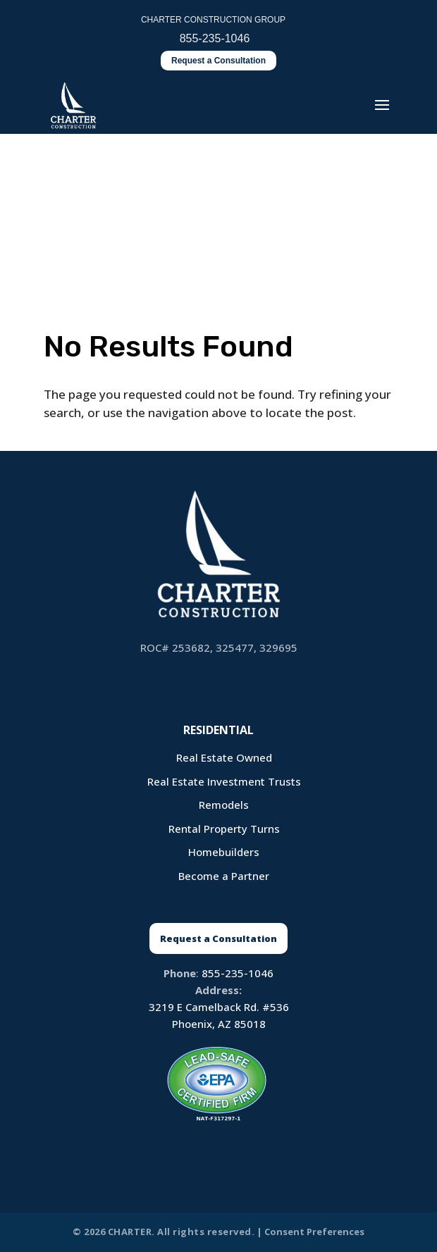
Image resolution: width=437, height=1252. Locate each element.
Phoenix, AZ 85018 (219, 1024)
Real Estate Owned (224, 757)
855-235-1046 (237, 973)
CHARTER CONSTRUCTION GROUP (213, 20)
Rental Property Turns (224, 829)
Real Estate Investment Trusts (224, 781)
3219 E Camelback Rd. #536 (219, 1007)
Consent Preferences (314, 1231)
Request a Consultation (218, 61)
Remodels (224, 805)
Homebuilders (223, 852)
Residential (218, 730)
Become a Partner (223, 876)
